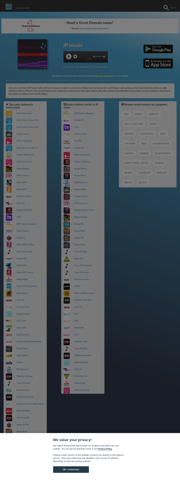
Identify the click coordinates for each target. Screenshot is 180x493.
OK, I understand (71, 469)
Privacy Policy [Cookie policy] (105, 449)
